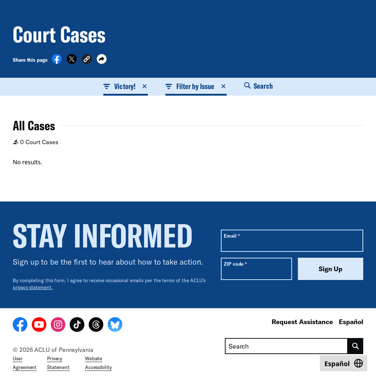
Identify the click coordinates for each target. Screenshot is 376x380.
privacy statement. (33, 287)
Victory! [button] (125, 86)
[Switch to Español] (343, 363)
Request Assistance (302, 322)
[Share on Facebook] (57, 62)
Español (351, 322)
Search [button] (258, 86)
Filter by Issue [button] (196, 86)
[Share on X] (72, 62)
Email (231, 236)
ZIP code (235, 264)
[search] (355, 346)
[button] (87, 60)
